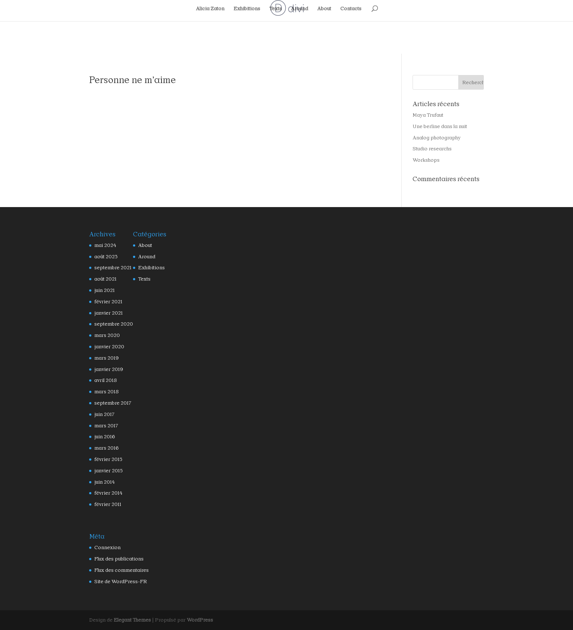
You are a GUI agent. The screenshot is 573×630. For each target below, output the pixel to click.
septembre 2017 (110, 403)
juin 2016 (104, 436)
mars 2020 (105, 335)
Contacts (349, 8)
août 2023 (104, 256)
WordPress (189, 620)
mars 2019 (105, 358)
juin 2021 (104, 290)
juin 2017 (104, 414)
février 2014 (106, 493)
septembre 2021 (110, 267)
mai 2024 (104, 245)
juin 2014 (104, 482)
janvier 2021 (107, 313)
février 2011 (106, 504)
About (323, 8)
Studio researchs (429, 148)
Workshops (424, 160)
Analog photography (434, 137)
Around (298, 8)
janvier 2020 (107, 346)
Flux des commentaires (118, 570)
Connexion (105, 547)
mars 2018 (105, 391)
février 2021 (106, 301)
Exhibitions (247, 8)
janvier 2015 (107, 470)
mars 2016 (105, 448)
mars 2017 (105, 425)
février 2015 (106, 459)
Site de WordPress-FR (117, 581)
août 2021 (104, 279)
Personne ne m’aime (128, 79)
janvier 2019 (107, 369)
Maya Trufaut (427, 115)
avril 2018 (104, 380)
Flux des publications (116, 559)
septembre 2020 (110, 324)
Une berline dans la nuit (437, 126)
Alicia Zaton (211, 8)
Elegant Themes (128, 620)
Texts (275, 8)
